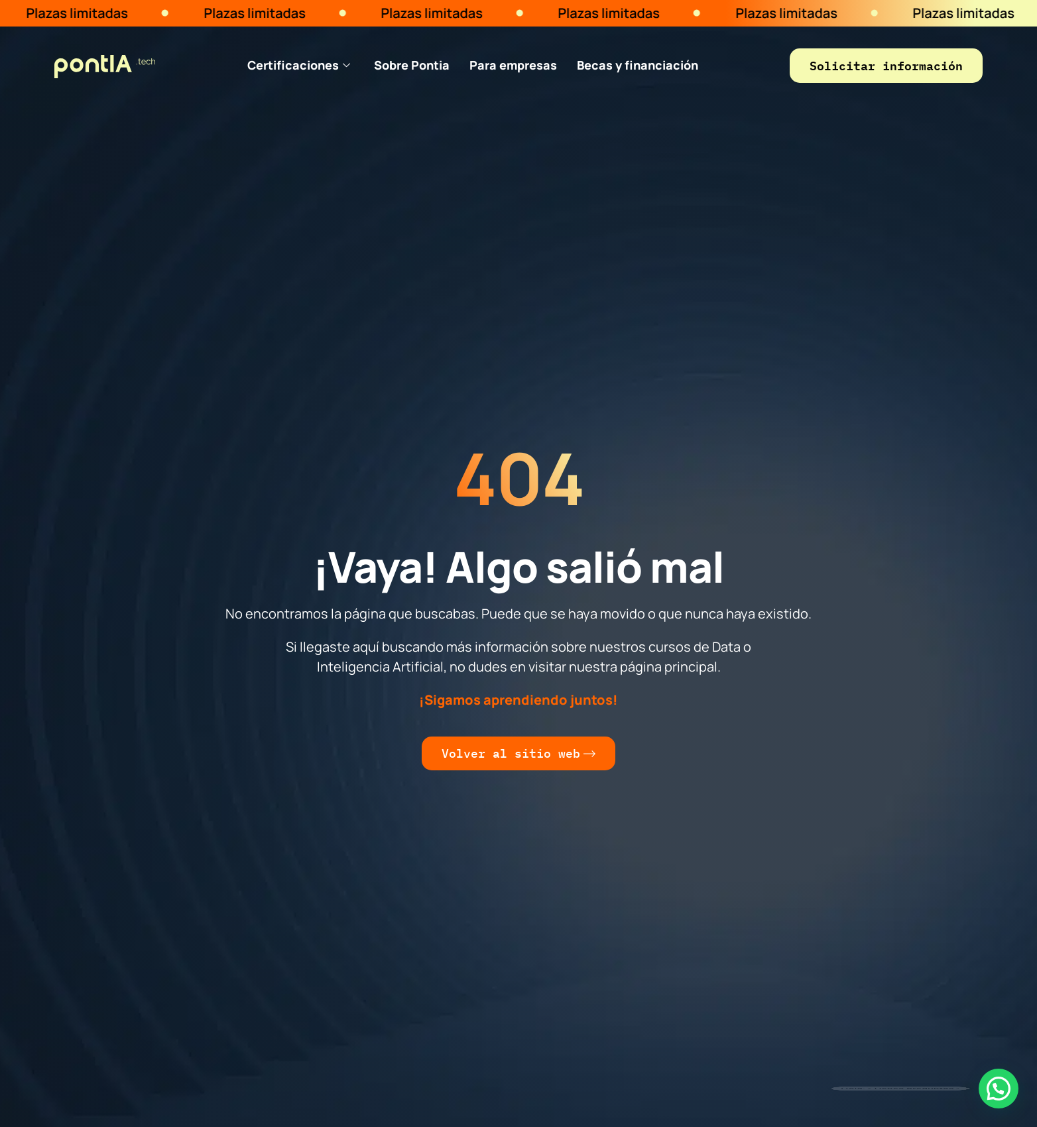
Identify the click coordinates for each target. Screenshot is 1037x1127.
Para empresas (513, 65)
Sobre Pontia (412, 65)
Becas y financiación (637, 65)
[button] (998, 1088)
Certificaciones (298, 65)
